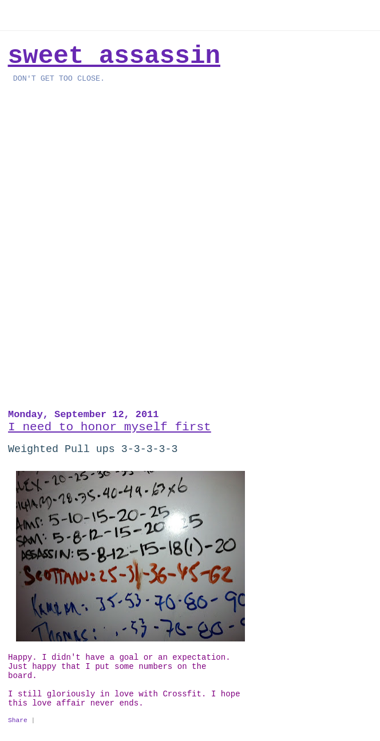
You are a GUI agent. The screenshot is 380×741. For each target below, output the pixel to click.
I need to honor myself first (109, 427)
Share (17, 720)
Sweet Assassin (114, 56)
